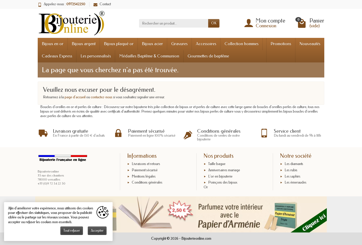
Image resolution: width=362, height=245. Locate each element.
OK (213, 23)
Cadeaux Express (57, 56)
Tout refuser (71, 230)
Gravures (179, 43)
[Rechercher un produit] (173, 23)
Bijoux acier (152, 43)
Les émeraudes (295, 182)
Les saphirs (292, 176)
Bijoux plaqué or (118, 43)
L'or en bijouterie (220, 176)
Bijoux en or (52, 43)
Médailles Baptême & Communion (149, 56)
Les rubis (291, 170)
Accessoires (206, 43)
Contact (102, 4)
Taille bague (216, 164)
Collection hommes (241, 43)
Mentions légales (144, 176)
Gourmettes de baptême (208, 56)
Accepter (97, 230)
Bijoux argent (84, 43)
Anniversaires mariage (224, 170)
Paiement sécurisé (145, 170)
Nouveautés (309, 43)
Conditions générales (147, 182)
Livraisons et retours (146, 164)
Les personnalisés (95, 56)
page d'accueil (75, 97)
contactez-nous (101, 97)
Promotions (280, 43)
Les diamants (294, 164)
